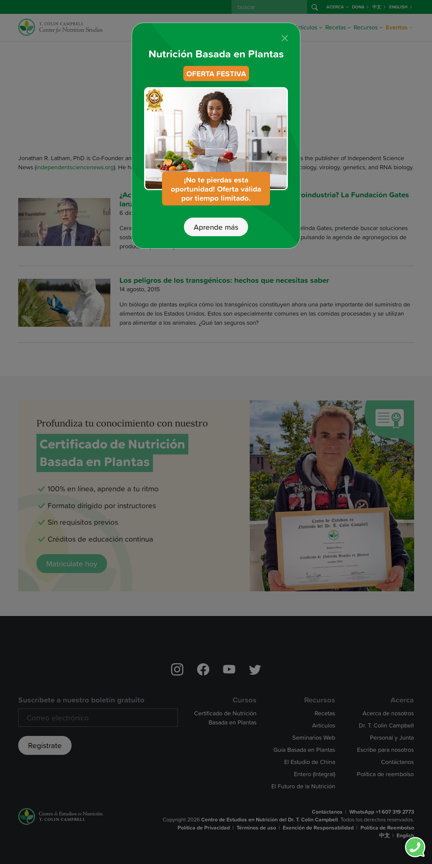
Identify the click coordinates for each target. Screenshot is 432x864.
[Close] (285, 24)
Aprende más (216, 213)
